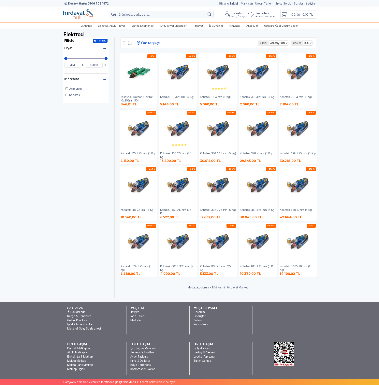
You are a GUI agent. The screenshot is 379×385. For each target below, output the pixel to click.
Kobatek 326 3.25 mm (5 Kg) (218, 153)
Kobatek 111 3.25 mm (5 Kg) (177, 97)
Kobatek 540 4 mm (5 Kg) (296, 209)
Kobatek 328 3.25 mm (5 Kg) (298, 153)
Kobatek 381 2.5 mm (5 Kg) (137, 209)
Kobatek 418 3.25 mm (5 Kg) (257, 209)
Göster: (298, 42)
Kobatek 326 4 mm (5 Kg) (256, 153)
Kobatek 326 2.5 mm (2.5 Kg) (175, 155)
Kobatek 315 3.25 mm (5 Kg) (138, 153)
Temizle (101, 40)
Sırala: (257, 42)
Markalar (71, 79)
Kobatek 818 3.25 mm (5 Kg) (257, 266)
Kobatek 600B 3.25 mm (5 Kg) (176, 268)
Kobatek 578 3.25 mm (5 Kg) (136, 268)
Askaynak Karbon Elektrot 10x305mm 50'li (137, 98)
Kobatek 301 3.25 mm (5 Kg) (257, 97)
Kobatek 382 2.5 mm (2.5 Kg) (175, 211)
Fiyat (68, 48)
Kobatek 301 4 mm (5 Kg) (296, 97)
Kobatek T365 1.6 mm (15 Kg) (295, 268)
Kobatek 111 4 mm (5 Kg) (215, 97)
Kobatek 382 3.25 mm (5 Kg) (218, 209)
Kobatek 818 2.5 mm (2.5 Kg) (215, 268)
